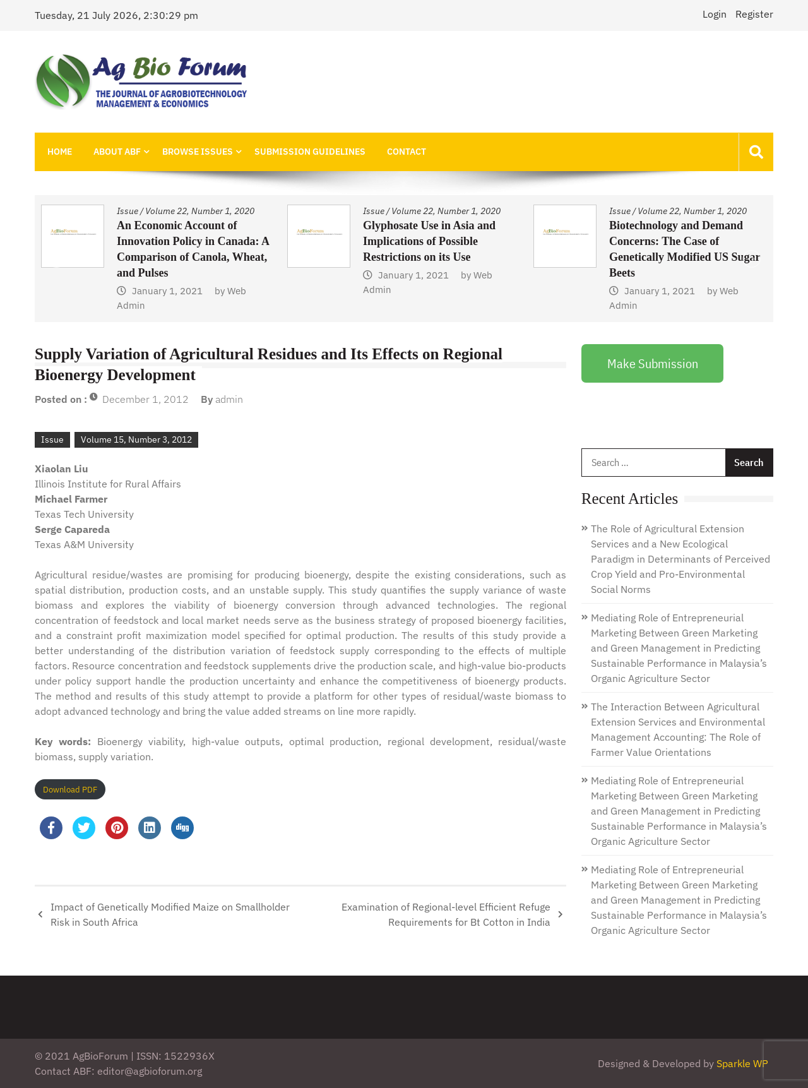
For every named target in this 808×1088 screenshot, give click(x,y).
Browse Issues (197, 151)
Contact (406, 151)
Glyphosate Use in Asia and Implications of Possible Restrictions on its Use (429, 241)
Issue (127, 211)
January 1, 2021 (167, 291)
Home (59, 151)
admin (229, 399)
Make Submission (652, 363)
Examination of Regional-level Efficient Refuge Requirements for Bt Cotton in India (446, 914)
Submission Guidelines (309, 151)
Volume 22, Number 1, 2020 (199, 211)
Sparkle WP (742, 1063)
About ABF (117, 151)
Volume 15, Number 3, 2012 (136, 439)
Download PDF (70, 789)
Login (715, 14)
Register (754, 14)
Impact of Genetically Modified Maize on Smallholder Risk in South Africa (170, 914)
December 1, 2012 (145, 399)
